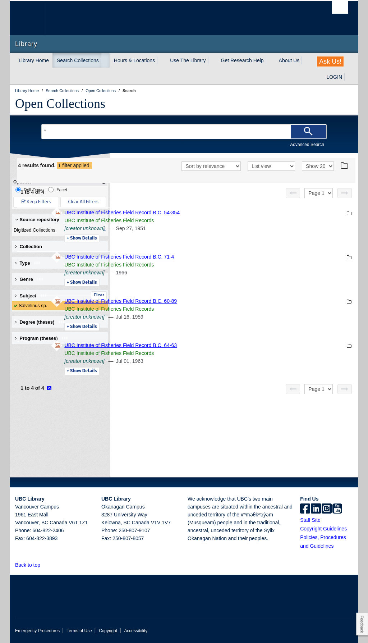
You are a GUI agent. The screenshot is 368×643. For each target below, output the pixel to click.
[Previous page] (293, 202)
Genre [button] (29, 279)
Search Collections (78, 60)
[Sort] (211, 176)
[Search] (308, 131)
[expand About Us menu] (306, 60)
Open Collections (60, 103)
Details (180, 248)
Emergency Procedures (37, 630)
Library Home (34, 60)
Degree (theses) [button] (40, 322)
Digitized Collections (58, 230)
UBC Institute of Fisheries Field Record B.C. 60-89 (219, 310)
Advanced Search (307, 144)
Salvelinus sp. (33, 305)
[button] (44, 564)
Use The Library (188, 60)
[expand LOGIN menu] (348, 77)
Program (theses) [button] (41, 338)
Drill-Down (29, 189)
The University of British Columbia (32, 18)
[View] (271, 176)
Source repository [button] (37, 219)
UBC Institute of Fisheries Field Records (207, 230)
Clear (98, 295)
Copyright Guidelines (323, 529)
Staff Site (310, 520)
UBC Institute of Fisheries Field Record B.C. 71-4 (217, 266)
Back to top (31, 565)
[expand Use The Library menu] (212, 60)
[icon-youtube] (337, 509)
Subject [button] (31, 295)
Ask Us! (330, 61)
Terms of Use (79, 630)
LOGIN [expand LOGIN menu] (334, 77)
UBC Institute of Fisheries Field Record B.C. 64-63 (219, 354)
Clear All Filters (83, 202)
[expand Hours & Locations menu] (161, 60)
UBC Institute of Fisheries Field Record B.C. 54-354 (220, 222)
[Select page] (318, 202)
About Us (289, 60)
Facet (57, 189)
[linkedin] (316, 509)
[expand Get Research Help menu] (270, 60)
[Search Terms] (184, 131)
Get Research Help (242, 60)
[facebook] (305, 509)
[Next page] (344, 202)
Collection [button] (28, 246)
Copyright (108, 630)
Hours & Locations (134, 60)
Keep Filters (36, 202)
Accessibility (135, 630)
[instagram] (327, 509)
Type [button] (28, 263)
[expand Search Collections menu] (105, 60)
